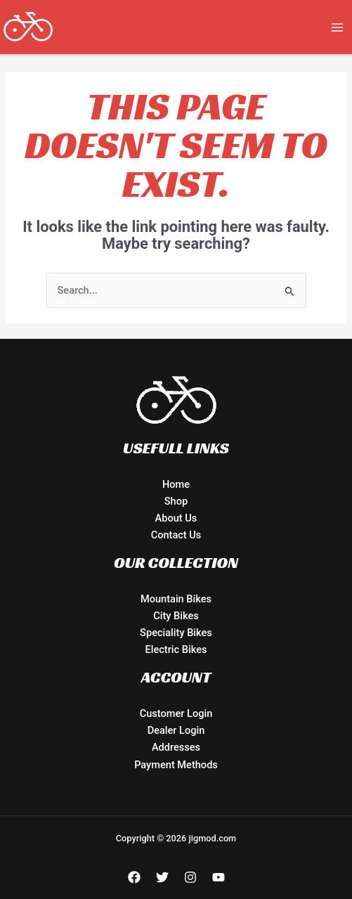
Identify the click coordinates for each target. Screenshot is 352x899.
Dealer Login (176, 730)
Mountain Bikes (176, 599)
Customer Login (176, 713)
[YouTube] (218, 877)
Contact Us (176, 535)
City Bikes (176, 615)
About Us (176, 518)
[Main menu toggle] (337, 27)
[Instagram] (190, 877)
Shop (176, 501)
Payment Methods (176, 764)
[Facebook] (134, 877)
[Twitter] (162, 877)
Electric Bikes (176, 649)
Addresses (176, 747)
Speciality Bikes (176, 632)
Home (176, 484)
